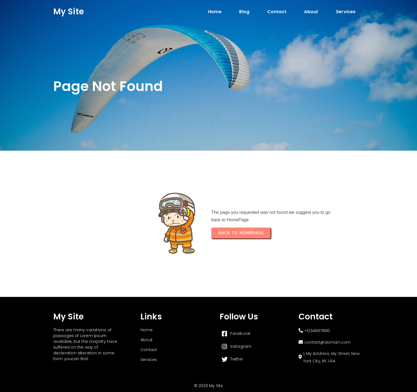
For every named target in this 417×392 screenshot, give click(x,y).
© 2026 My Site (208, 385)
